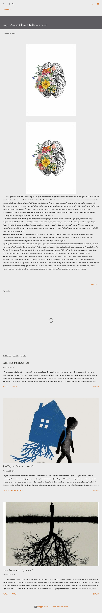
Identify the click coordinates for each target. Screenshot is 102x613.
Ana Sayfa (7, 10)
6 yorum (13, 594)
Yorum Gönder (16, 490)
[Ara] (92, 4)
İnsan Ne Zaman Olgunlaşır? (18, 570)
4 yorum (13, 387)
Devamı (96, 387)
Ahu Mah (9, 4)
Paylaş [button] (94, 284)
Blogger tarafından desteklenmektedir (51, 607)
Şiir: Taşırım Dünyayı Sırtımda (18, 466)
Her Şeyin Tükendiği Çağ (16, 362)
